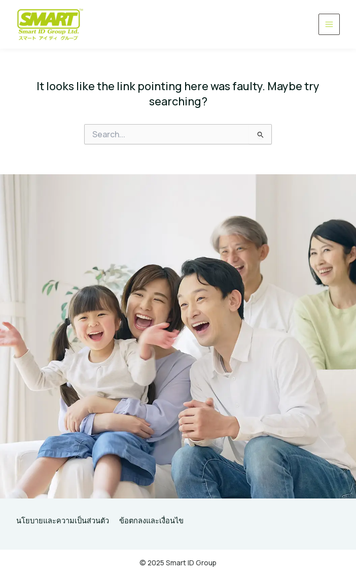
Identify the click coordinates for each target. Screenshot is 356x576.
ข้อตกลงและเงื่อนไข (151, 520)
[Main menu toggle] (329, 24)
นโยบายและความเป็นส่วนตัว (62, 520)
